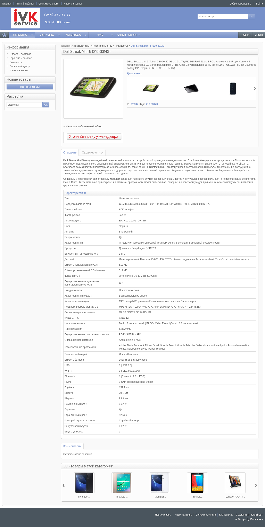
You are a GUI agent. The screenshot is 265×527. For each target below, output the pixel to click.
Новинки (245, 35)
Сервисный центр (20, 66)
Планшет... (84, 496)
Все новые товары (30, 87)
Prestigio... (197, 496)
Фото (106, 35)
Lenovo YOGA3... (235, 496)
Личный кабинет (25, 3)
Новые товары (19, 79)
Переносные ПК (102, 45)
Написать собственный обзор (84, 126)
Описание (69, 152)
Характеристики (92, 152)
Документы (16, 62)
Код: (142, 104)
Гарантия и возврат (21, 58)
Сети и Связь (50, 35)
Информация (18, 47)
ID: (128, 104)
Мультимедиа (76, 35)
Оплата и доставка (20, 54)
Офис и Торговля (128, 35)
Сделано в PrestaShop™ (249, 515)
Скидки (259, 35)
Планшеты (121, 45)
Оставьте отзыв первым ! (77, 454)
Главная (66, 45)
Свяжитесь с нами (206, 515)
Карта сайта (226, 515)
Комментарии (72, 446)
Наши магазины (19, 70)
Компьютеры (23, 35)
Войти (259, 3)
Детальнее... (134, 73)
